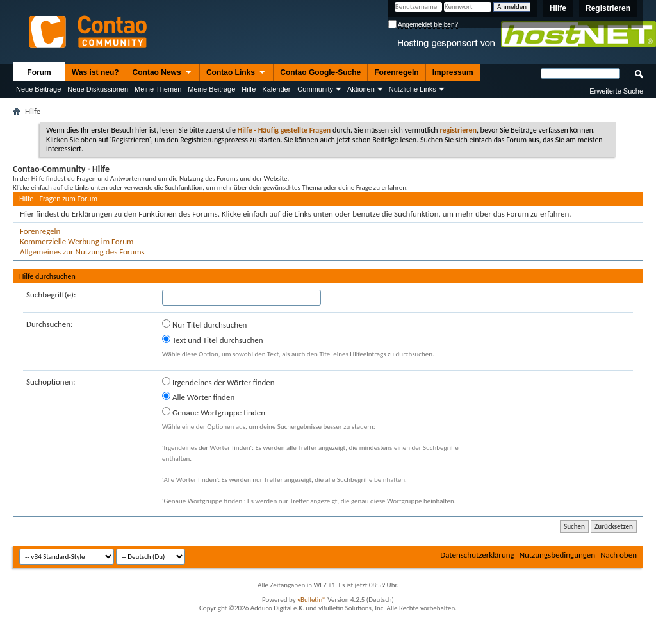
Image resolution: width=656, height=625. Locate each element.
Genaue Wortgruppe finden (213, 412)
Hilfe (558, 8)
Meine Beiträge (211, 89)
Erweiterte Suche (616, 91)
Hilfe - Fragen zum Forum (58, 198)
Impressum (452, 72)
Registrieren (608, 8)
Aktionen (361, 89)
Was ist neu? (95, 72)
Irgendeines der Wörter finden (218, 382)
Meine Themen (158, 89)
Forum (39, 72)
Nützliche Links (412, 89)
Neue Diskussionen (97, 89)
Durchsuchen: (49, 324)
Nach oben (618, 555)
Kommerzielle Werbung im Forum (76, 241)
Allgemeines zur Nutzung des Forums (82, 251)
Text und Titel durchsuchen (212, 340)
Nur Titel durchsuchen (204, 324)
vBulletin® (311, 600)
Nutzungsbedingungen (558, 555)
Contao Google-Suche (320, 72)
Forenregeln (396, 72)
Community (315, 89)
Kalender (276, 89)
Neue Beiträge (38, 89)
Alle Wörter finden (198, 397)
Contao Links (236, 73)
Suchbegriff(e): (51, 294)
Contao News (163, 73)
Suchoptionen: (50, 382)
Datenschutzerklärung (477, 555)
